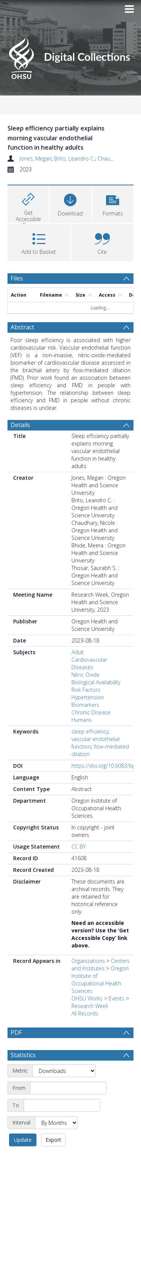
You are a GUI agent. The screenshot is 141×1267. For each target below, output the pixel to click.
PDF (16, 1032)
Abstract (22, 327)
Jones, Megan (36, 158)
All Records (84, 1013)
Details (20, 425)
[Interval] (56, 1122)
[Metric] (64, 1070)
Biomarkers (85, 704)
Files (17, 278)
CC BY (78, 846)
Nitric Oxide (85, 674)
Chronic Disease (91, 712)
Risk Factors (85, 689)
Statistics (23, 1055)
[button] (112, 203)
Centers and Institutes (100, 964)
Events (116, 998)
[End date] (62, 1105)
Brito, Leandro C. (74, 158)
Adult (77, 652)
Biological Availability (95, 682)
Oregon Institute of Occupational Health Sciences (100, 979)
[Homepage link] (70, 56)
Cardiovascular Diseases (89, 663)
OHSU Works (87, 998)
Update (23, 1139)
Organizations (88, 960)
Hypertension (87, 697)
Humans (81, 719)
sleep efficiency (89, 731)
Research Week (89, 1005)
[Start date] (68, 1088)
